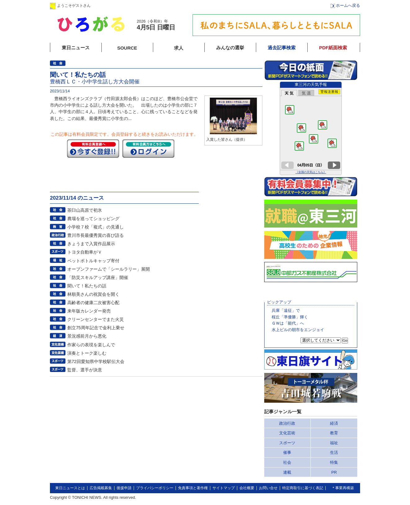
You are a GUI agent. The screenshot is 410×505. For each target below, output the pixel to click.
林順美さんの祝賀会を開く (93, 294)
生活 (334, 452)
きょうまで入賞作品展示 (91, 243)
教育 (334, 433)
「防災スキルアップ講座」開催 (97, 277)
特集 (334, 462)
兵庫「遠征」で (286, 310)
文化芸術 (287, 433)
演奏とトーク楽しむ (86, 353)
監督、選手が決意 (84, 369)
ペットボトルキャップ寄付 (93, 260)
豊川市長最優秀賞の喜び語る (95, 235)
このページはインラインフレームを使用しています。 (311, 128)
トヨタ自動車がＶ (84, 252)
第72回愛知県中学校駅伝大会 (95, 361)
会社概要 (246, 488)
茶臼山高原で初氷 (84, 210)
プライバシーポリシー (154, 488)
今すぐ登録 (93, 148)
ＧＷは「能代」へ (288, 323)
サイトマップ (223, 488)
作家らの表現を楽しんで (91, 344)
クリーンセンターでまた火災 (95, 319)
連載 (287, 472)
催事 (287, 452)
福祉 (334, 443)
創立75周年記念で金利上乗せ (95, 327)
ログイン (113, 5)
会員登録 (152, 5)
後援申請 (124, 488)
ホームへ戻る (348, 5)
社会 (287, 462)
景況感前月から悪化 (86, 336)
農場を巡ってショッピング (93, 218)
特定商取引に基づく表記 (302, 488)
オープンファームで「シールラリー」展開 (108, 269)
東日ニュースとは (70, 488)
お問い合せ (268, 488)
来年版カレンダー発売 (89, 310)
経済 (334, 423)
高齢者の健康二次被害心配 (93, 302)
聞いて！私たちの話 (86, 285)
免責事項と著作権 (193, 488)
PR (334, 472)
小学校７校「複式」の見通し (95, 226)
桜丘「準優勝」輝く (290, 317)
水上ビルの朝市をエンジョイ (298, 329)
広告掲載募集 (101, 488)
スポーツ (287, 443)
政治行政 (287, 423)
